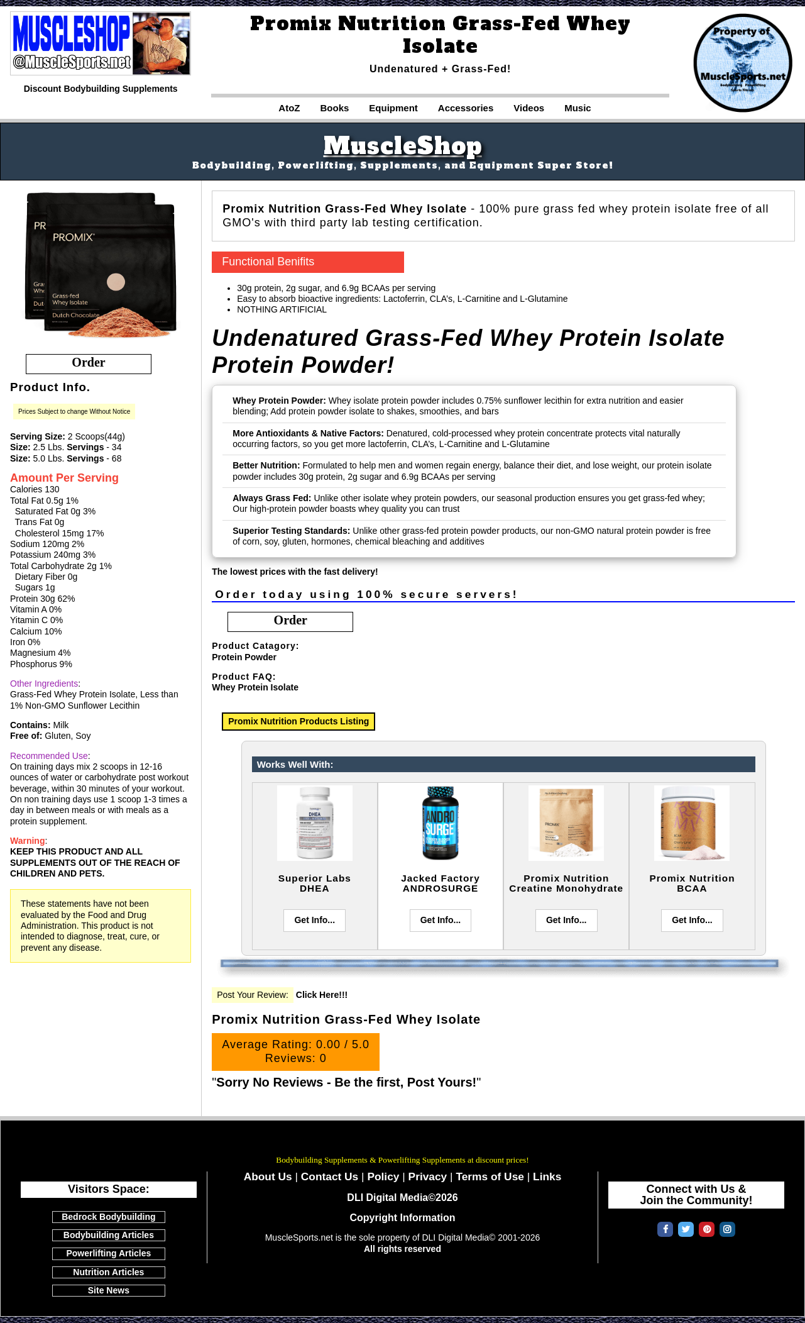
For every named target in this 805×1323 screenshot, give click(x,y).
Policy (383, 1176)
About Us (268, 1176)
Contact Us (329, 1176)
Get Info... (314, 920)
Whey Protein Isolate (255, 687)
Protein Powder (244, 657)
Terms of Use (490, 1176)
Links (547, 1176)
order (88, 362)
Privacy (427, 1176)
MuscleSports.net (402, 1142)
